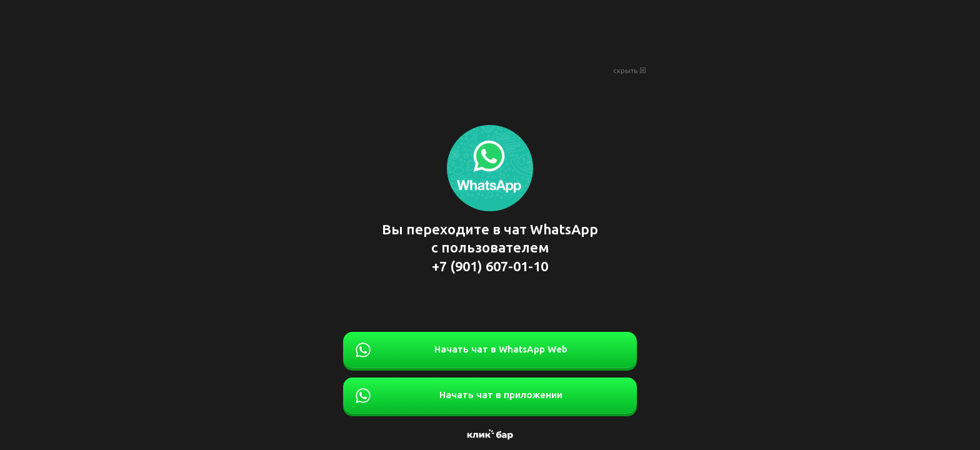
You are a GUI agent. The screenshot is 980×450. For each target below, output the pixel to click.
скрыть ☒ (629, 70)
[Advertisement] (490, 31)
